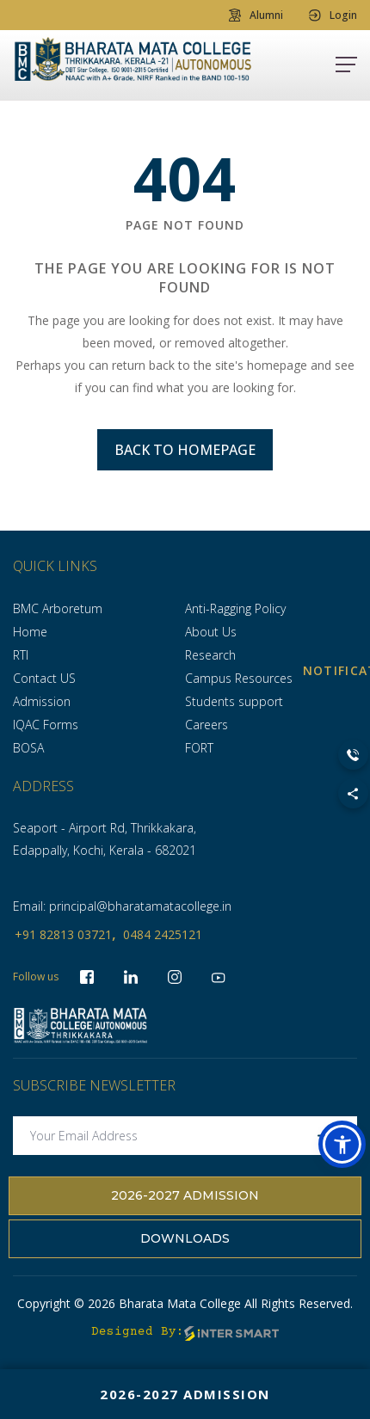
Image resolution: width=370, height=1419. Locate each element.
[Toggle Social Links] (353, 793)
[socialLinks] (218, 977)
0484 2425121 (162, 934)
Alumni (256, 15)
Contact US (44, 678)
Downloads (185, 1238)
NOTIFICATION (353, 670)
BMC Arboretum (57, 608)
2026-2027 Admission (185, 1195)
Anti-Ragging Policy (235, 608)
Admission (42, 701)
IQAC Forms (45, 724)
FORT (199, 748)
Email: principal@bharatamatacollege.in (122, 906)
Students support (234, 701)
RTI (20, 655)
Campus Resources (239, 678)
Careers (206, 724)
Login (333, 15)
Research (210, 655)
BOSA (28, 748)
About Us (211, 632)
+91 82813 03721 (63, 934)
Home (30, 632)
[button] (342, 1144)
